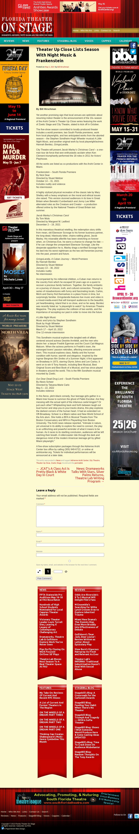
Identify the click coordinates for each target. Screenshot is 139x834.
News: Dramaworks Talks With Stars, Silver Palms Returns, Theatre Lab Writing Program (87, 475)
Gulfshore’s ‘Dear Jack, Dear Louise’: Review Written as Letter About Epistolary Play (85, 639)
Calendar (125, 41)
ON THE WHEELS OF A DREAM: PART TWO (52, 721)
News (25, 41)
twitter (136, 816)
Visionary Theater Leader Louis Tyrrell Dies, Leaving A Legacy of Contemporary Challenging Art (51, 625)
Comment (40, 504)
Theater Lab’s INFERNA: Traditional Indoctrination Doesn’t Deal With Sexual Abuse (87, 664)
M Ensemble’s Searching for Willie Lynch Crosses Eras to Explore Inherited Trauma (87, 609)
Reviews (9, 41)
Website (39, 552)
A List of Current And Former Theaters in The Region (51, 705)
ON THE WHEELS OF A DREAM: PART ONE (52, 728)
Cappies (106, 41)
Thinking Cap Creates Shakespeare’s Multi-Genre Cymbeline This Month (52, 738)
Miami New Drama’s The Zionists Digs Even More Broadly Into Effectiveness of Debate (86, 624)
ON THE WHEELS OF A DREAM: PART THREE (52, 713)
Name (39, 532)
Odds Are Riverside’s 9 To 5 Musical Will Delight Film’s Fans (86, 597)
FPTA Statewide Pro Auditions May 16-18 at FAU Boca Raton (51, 597)
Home (75, 30)
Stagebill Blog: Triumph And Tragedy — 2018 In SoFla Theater (87, 719)
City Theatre (94, 460)
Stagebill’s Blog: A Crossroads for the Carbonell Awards (85, 695)
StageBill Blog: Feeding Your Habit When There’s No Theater (85, 706)
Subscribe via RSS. (23, 826)
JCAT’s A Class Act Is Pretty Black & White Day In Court (53, 472)
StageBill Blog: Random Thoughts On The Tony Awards (87, 754)
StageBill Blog (67, 41)
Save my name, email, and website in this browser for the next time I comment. (66, 565)
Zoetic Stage (56, 463)
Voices (89, 41)
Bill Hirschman (63, 67)
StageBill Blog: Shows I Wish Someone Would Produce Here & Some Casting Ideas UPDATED (87, 732)
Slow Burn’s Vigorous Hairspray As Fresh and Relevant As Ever (87, 652)
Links (96, 30)
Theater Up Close (43, 463)
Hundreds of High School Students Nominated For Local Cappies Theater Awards (51, 609)
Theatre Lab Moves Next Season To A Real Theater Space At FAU (51, 663)
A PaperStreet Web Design (13, 829)
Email (39, 542)
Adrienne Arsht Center (80, 460)
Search (116, 30)
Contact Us (106, 30)
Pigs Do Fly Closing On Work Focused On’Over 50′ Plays (52, 652)
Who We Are (86, 30)
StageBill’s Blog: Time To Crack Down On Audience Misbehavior (87, 745)
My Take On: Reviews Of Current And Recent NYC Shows (51, 695)
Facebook (130, 816)
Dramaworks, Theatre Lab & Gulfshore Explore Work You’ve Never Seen (52, 641)
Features (43, 41)
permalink (79, 463)
